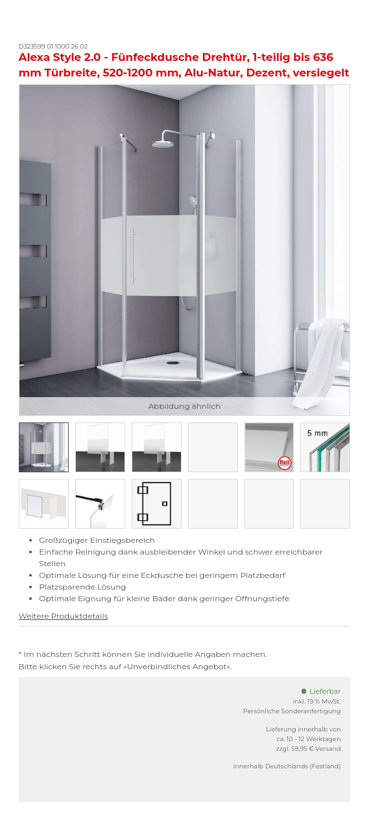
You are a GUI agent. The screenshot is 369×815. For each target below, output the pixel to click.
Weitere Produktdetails (63, 616)
